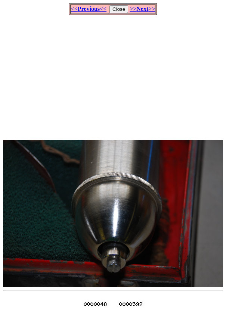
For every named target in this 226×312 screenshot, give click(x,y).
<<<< (88, 9)
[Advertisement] (114, 74)
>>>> (142, 9)
